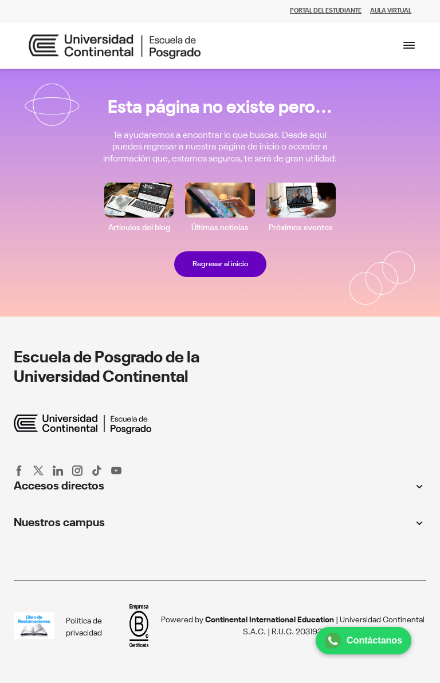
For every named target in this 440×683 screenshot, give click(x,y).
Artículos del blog (139, 228)
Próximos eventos (301, 228)
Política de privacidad (84, 627)
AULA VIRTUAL (390, 11)
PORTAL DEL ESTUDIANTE (326, 11)
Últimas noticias (220, 228)
